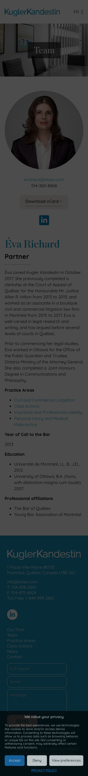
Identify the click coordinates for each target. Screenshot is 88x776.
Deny (37, 760)
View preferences (66, 760)
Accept (14, 760)
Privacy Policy (44, 770)
